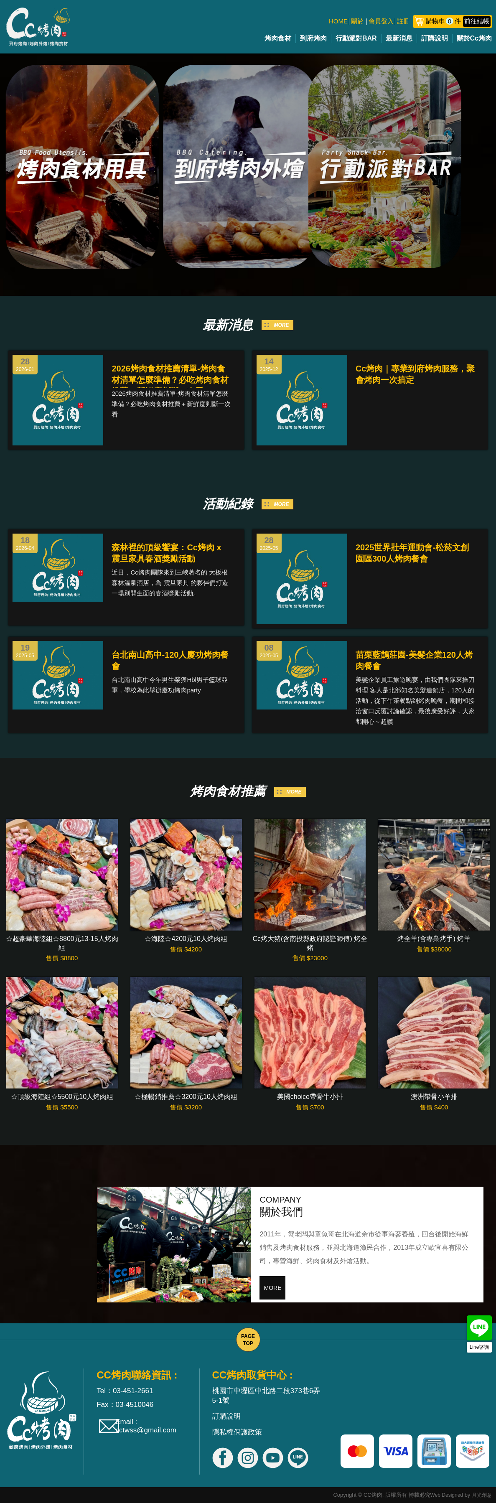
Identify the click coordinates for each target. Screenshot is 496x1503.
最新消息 (399, 38)
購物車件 (458, 21)
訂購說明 (434, 38)
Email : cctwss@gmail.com (145, 1426)
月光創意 (482, 1495)
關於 (357, 21)
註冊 (403, 21)
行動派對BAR (356, 38)
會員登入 (381, 21)
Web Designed (446, 1495)
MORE (281, 325)
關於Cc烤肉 (474, 38)
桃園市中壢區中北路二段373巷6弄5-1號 (266, 1395)
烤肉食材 (278, 38)
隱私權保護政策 (237, 1432)
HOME (338, 21)
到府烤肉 (313, 38)
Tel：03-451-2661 (125, 1391)
